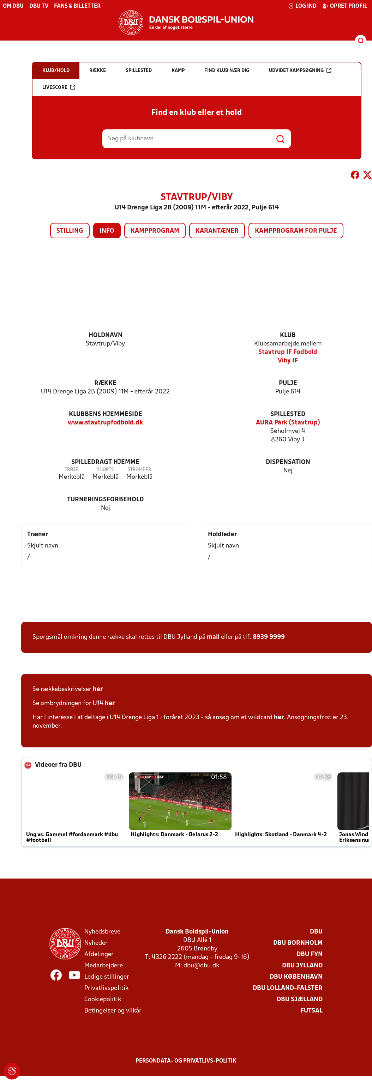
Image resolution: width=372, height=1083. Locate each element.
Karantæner (217, 231)
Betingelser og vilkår (113, 1011)
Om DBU (13, 6)
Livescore (58, 87)
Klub (288, 335)
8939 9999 (269, 637)
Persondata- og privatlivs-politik (186, 1061)
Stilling (69, 231)
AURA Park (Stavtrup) (288, 423)
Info (107, 231)
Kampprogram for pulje (296, 231)
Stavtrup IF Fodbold (287, 352)
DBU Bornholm (298, 943)
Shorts (105, 469)
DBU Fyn (309, 954)
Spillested (287, 414)
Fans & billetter (77, 6)
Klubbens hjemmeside (105, 414)
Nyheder (96, 943)
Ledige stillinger (106, 977)
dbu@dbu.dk (201, 966)
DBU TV (38, 6)
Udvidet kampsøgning (300, 70)
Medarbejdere (103, 966)
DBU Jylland (302, 966)
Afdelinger (99, 954)
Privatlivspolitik (106, 988)
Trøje (71, 469)
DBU (316, 932)
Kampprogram (155, 231)
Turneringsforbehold (105, 500)
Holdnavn (105, 335)
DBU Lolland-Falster (288, 988)
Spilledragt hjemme (105, 462)
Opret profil (344, 6)
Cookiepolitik (102, 1000)
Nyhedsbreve (102, 932)
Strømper (139, 469)
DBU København (296, 977)
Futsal (311, 1011)
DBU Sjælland (300, 1000)
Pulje (288, 383)
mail (213, 637)
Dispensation (288, 462)
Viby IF (288, 361)
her (98, 689)
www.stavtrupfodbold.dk (105, 423)
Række (105, 383)
